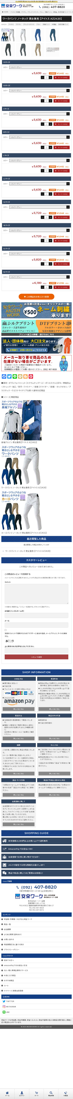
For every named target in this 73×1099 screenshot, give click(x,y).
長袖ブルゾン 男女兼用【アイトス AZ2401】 (19, 512)
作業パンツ (48, 12)
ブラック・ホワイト (33, 12)
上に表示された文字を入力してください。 (19, 716)
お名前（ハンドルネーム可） (14, 681)
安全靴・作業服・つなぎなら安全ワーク (18, 989)
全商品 (55, 12)
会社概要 (7, 999)
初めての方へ (9, 1030)
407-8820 (53, 7)
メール (7, 691)
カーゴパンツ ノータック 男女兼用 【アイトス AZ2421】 (24, 603)
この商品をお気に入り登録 (37, 366)
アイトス (11, 24)
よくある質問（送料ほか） (13, 1004)
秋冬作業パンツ (63, 12)
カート (6, 1056)
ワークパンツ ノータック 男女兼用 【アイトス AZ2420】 (24, 557)
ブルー (42, 12)
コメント (8, 652)
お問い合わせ (9, 1009)
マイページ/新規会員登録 (13, 1061)
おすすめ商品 (9, 1050)
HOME (6, 12)
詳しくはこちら (18, 779)
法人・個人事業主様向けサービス (16, 1040)
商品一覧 (7, 994)
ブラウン (23, 12)
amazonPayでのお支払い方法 (15, 1035)
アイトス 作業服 (15, 12)
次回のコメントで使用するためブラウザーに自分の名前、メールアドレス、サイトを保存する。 (36, 705)
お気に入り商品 (10, 1045)
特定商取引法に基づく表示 (14, 1014)
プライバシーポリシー (12, 1020)
